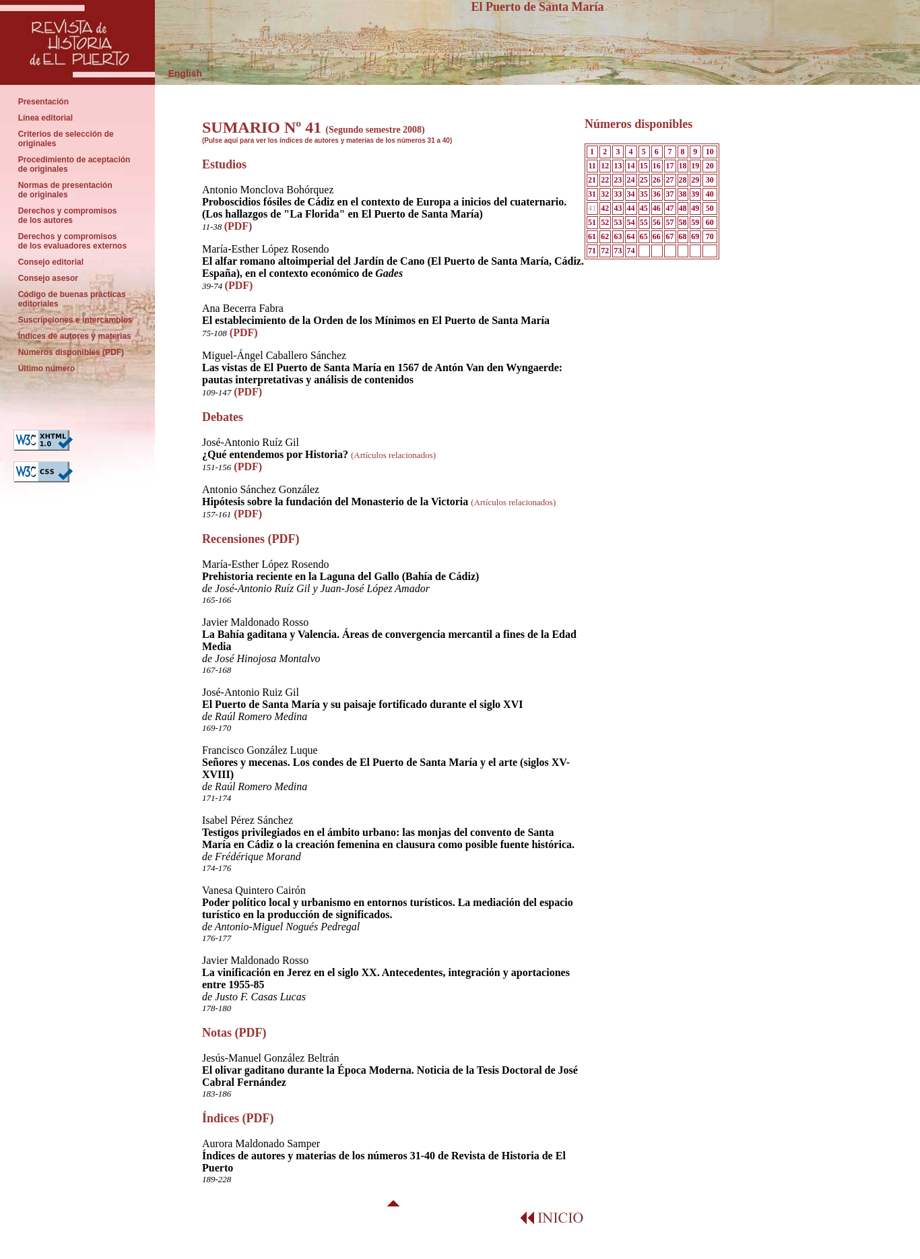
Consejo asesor (48, 278)
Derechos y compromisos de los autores (67, 215)
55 (644, 222)
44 (631, 208)
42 (605, 208)
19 (695, 165)
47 (669, 208)
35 (644, 194)
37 (669, 194)
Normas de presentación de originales (65, 190)
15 (644, 165)
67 (669, 236)
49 (695, 208)
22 (605, 180)
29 (695, 180)
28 (683, 180)
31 (592, 194)
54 (631, 222)
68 (683, 236)
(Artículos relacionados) (393, 455)
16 (657, 165)
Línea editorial (45, 118)
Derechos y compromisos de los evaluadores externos (72, 241)
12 (605, 165)
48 (683, 208)
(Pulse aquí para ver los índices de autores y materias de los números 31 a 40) (327, 140)
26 (657, 180)
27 (669, 180)
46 (657, 208)
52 (605, 222)
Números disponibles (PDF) (72, 352)
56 (657, 222)
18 (683, 165)
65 (644, 236)
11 (591, 165)
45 (644, 208)
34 (631, 194)
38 (683, 194)
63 (618, 236)
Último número (47, 368)
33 (618, 194)
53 (618, 222)
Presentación (43, 101)
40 (710, 194)
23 (618, 180)
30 (710, 180)
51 (592, 222)
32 (605, 194)
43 (618, 208)
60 (710, 222)
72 (605, 250)
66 (657, 236)
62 (605, 236)
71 (592, 250)
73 (618, 250)
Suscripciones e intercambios (75, 320)
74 (631, 250)
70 (710, 236)
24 (631, 180)
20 (710, 165)
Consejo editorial (50, 262)
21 (592, 180)
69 (695, 236)
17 (669, 165)
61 (592, 236)
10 (710, 151)
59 (695, 222)
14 (631, 165)
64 (631, 236)
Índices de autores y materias (74, 336)
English (178, 73)
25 (644, 180)
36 (657, 194)
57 (669, 222)
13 (618, 165)
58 (683, 222)
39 (695, 194)
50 (710, 208)
